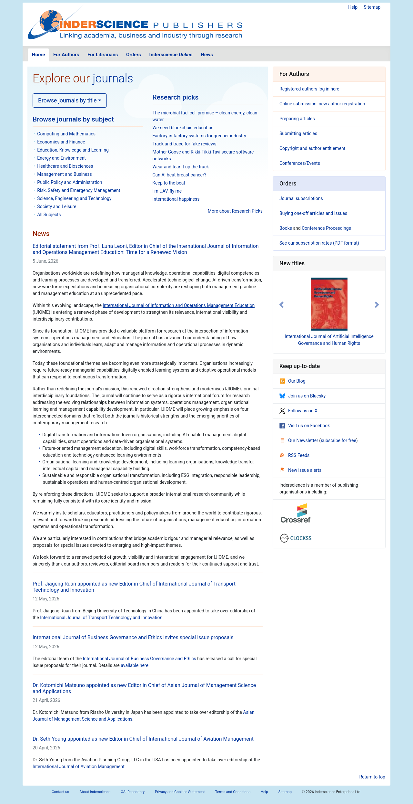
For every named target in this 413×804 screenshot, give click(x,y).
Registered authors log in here (309, 88)
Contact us (60, 792)
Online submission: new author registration (322, 103)
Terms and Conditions (232, 792)
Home (38, 55)
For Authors (66, 55)
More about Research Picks (235, 211)
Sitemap (372, 7)
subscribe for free (338, 440)
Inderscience (171, 55)
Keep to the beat (169, 182)
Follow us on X (298, 410)
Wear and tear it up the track (181, 166)
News (207, 55)
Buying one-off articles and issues (313, 213)
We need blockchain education (183, 127)
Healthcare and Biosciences (65, 166)
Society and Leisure (56, 206)
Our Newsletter (299, 440)
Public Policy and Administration (69, 182)
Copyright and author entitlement (312, 148)
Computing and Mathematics (66, 133)
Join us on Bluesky (302, 395)
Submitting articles (298, 133)
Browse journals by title (67, 100)
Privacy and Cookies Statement (180, 792)
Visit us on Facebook (304, 425)
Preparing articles (297, 118)
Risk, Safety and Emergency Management (78, 190)
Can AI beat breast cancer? (179, 174)
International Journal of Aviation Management (79, 766)
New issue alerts (300, 470)
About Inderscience (94, 792)
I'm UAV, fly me (167, 191)
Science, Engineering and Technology (74, 198)
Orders (133, 55)
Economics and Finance (61, 141)
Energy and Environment (61, 158)
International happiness (176, 199)
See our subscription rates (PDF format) (319, 243)
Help (353, 7)
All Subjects (49, 214)
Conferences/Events (299, 163)
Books (285, 228)
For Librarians (102, 55)
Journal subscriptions (301, 198)
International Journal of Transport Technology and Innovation (101, 617)
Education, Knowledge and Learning (72, 150)
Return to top (372, 776)
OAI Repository (133, 792)
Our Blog (292, 381)
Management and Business (64, 174)
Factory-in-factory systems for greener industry (199, 135)
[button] (281, 304)
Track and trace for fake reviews (185, 143)
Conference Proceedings (326, 228)
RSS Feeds (294, 455)
